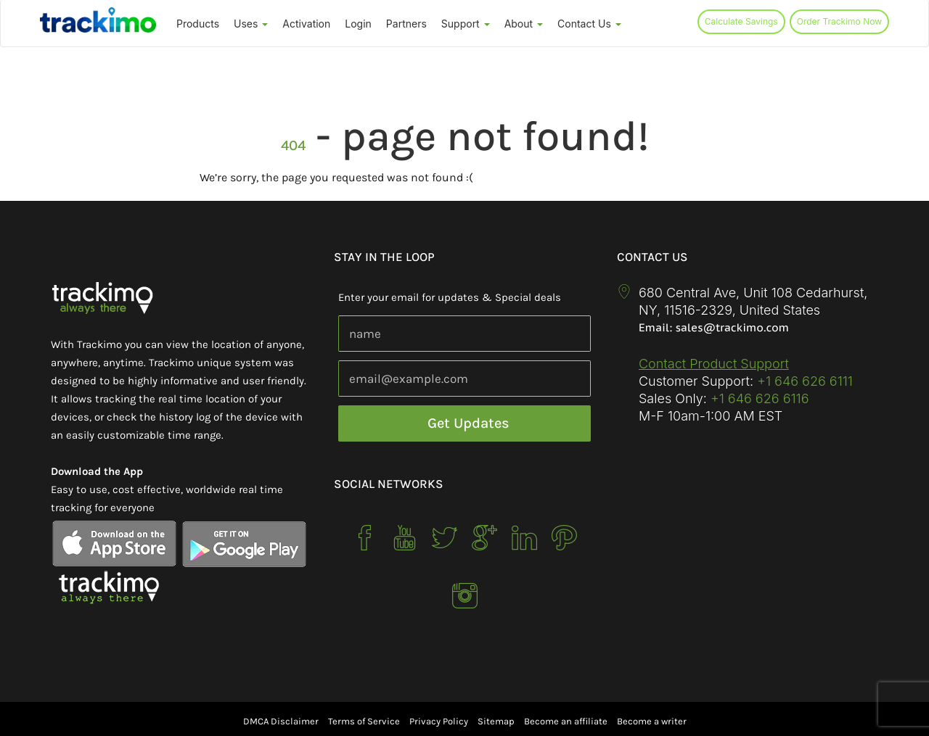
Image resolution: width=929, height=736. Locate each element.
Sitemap (496, 721)
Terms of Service (364, 721)
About (523, 23)
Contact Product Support (714, 363)
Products (197, 23)
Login (358, 23)
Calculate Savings (741, 21)
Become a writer (652, 721)
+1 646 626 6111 (805, 381)
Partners (406, 23)
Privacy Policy (438, 721)
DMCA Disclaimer (281, 721)
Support (465, 23)
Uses (251, 23)
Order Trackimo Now (839, 21)
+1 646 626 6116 (758, 398)
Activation (306, 23)
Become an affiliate (565, 721)
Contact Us (589, 23)
